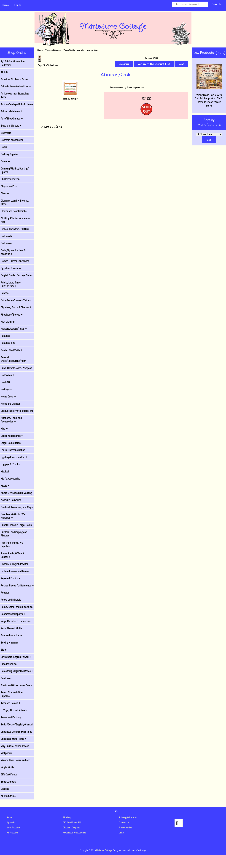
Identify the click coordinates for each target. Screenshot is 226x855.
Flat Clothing (7, 321)
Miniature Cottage (104, 850)
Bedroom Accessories (12, 140)
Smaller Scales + (10, 664)
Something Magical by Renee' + (17, 671)
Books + (5, 147)
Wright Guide (7, 767)
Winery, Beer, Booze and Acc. (16, 760)
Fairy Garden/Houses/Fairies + (17, 300)
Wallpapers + (8, 753)
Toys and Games (53, 50)
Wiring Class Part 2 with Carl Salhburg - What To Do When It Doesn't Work (209, 84)
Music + (5, 485)
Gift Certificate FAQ (72, 822)
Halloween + (7, 375)
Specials (11, 822)
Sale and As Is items (11, 635)
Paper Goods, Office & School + (12, 555)
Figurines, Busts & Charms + (16, 307)
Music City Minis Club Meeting (16, 493)
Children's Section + (11, 179)
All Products (12, 832)
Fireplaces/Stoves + (11, 314)
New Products (13, 827)
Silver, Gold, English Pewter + (16, 657)
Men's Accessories (10, 478)
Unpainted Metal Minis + (13, 739)
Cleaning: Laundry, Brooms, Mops (15, 202)
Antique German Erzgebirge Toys (15, 95)
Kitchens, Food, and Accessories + (11, 419)
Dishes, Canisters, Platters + (16, 229)
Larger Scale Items (11, 443)
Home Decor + (8, 396)
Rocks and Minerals (11, 599)
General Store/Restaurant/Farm (13, 359)
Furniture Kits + (9, 343)
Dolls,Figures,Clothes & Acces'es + (13, 252)
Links (121, 832)
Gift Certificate (9, 774)
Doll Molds (6, 236)
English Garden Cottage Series (16, 275)
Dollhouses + (8, 243)
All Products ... (8, 796)
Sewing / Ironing (9, 642)
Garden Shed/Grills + (11, 350)
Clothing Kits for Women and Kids (16, 220)
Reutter (5, 592)
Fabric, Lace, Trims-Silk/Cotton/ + (11, 284)
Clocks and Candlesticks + (15, 211)
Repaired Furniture (10, 578)
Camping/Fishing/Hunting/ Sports (15, 170)
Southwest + (8, 678)
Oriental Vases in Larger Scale (16, 525)
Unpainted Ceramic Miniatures (16, 731)
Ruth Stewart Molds (11, 628)
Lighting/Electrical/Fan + (14, 457)
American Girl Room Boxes (14, 79)
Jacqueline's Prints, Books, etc (17, 411)
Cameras (5, 161)
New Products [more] (209, 52)
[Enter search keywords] (190, 4)
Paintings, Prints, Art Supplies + (12, 544)
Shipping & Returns (128, 817)
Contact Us (124, 822)
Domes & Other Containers (15, 261)
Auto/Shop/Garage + (12, 118)
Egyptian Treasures (11, 268)
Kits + (4, 428)
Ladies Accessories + (12, 436)
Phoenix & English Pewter (14, 564)
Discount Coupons (71, 827)
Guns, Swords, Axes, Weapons (16, 368)
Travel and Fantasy (11, 717)
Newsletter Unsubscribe (74, 832)
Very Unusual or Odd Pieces (15, 746)
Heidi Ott (5, 382)
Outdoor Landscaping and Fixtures (14, 533)
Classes (5, 193)
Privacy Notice (125, 827)
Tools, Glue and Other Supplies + (12, 694)
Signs (3, 649)
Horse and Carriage (10, 403)
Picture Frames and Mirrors (15, 571)
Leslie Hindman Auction (13, 450)
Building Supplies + (11, 154)
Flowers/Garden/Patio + (14, 328)
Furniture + (7, 336)
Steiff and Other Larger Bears (16, 685)
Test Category (8, 781)
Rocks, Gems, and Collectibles (16, 607)
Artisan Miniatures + (11, 111)
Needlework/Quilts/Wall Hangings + (13, 516)
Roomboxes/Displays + (13, 614)
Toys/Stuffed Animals (74, 50)
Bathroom (6, 133)
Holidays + (6, 389)
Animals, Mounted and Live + (16, 86)
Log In (17, 5)
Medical (5, 471)
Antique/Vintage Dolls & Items (17, 104)
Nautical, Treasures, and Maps (17, 507)
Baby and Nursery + (11, 125)
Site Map (67, 817)
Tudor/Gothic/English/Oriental (16, 724)
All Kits (4, 72)
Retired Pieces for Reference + (17, 585)
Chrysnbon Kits (9, 186)
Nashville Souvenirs (11, 500)
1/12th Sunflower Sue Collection (12, 63)
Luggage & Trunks (10, 464)
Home (5, 5)
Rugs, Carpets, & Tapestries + (17, 621)
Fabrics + (6, 293)
